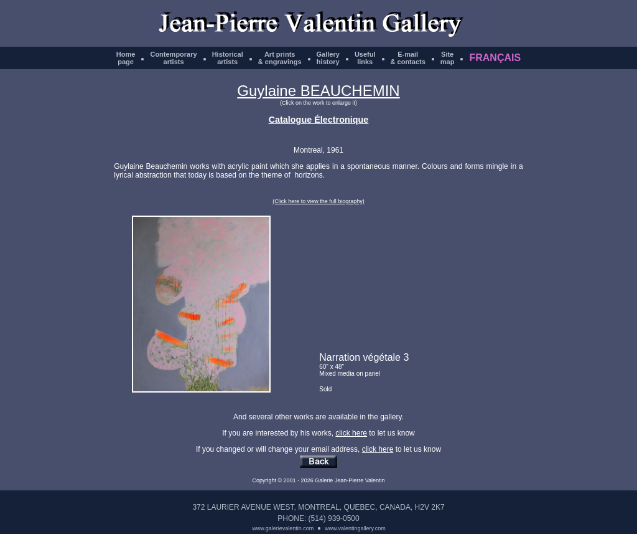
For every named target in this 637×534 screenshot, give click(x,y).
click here (351, 433)
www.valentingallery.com (355, 528)
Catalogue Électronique (319, 120)
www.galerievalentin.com (283, 528)
